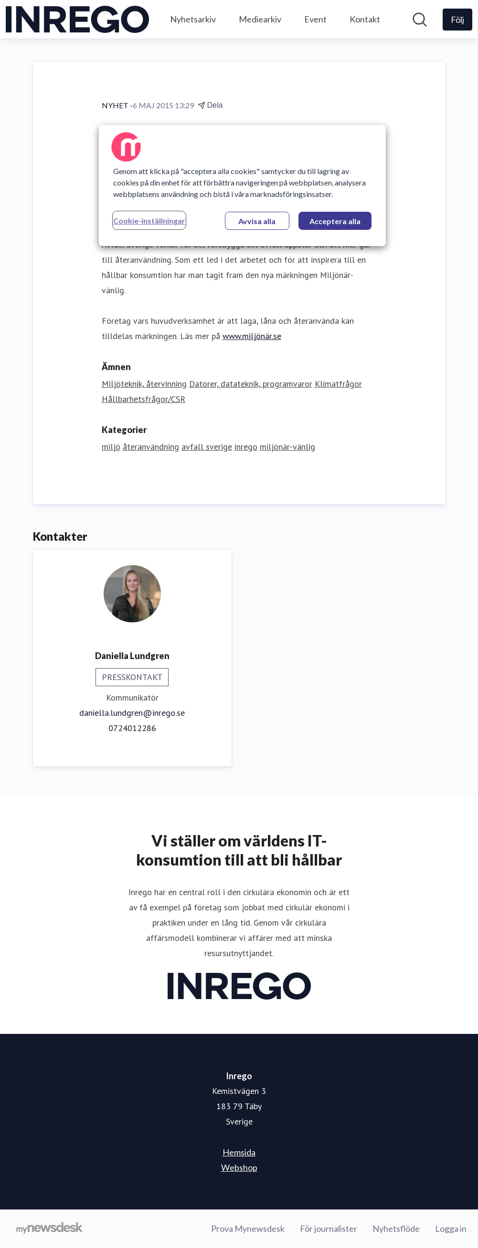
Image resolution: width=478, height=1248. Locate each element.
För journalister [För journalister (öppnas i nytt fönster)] (328, 1228)
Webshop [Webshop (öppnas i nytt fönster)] (239, 1167)
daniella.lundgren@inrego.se (132, 712)
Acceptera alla (335, 221)
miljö (111, 446)
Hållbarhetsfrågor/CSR (143, 398)
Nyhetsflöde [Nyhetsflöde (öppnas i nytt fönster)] (396, 1228)
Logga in (451, 1228)
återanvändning (151, 446)
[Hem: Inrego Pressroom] (77, 19)
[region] (242, 185)
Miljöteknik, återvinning (144, 383)
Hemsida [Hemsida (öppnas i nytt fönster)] (239, 1152)
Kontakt (365, 19)
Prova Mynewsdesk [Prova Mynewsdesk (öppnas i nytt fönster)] (248, 1228)
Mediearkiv (260, 19)
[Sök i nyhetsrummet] (419, 19)
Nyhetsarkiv (193, 19)
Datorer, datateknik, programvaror (250, 383)
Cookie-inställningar (149, 220)
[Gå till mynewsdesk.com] (49, 1229)
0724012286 (132, 727)
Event (315, 19)
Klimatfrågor (338, 383)
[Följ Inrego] (457, 20)
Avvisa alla (257, 221)
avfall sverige (206, 446)
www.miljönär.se (252, 335)
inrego (245, 446)
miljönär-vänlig (287, 446)
